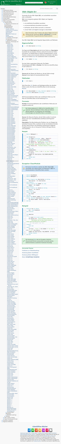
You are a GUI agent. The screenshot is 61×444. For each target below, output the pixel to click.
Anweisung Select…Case (12, 58)
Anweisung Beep (10, 53)
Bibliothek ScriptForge (11, 415)
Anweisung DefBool (11, 128)
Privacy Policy (34, 433)
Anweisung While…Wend (12, 393)
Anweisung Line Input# (12, 256)
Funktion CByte (10, 60)
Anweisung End (10, 149)
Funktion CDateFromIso (12, 75)
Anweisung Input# (11, 227)
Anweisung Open (10, 289)
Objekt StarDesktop (11, 352)
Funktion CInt (10, 88)
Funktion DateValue (11, 123)
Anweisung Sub (10, 362)
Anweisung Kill (10, 246)
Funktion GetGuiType (11, 200)
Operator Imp (10, 221)
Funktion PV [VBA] (11, 310)
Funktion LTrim (10, 251)
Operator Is (9, 232)
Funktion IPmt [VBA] (11, 230)
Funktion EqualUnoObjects (12, 154)
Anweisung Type (10, 379)
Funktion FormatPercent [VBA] (12, 188)
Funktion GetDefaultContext (11, 198)
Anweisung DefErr (11, 133)
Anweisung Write (10, 396)
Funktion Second (10, 333)
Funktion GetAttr (10, 196)
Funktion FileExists (11, 171)
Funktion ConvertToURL (12, 97)
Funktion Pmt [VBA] (11, 303)
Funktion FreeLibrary (11, 192)
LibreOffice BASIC (8, 22)
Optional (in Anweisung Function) (12, 298)
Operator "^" (9, 406)
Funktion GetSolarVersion (12, 205)
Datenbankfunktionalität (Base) (9, 17)
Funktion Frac (10, 190)
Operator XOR (10, 397)
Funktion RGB (10, 323)
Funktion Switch (10, 363)
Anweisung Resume (11, 321)
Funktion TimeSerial (11, 370)
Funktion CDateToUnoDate (12, 74)
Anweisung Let (10, 255)
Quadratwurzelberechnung (12, 350)
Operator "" (9, 404)
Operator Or (9, 300)
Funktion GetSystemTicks (12, 206)
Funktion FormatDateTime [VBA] (12, 183)
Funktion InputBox (11, 226)
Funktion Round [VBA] (11, 329)
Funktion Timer (10, 374)
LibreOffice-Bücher (40, 426)
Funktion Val (9, 386)
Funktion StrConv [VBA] (12, 357)
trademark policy (37, 441)
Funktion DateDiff (11, 119)
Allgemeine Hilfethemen (8, 421)
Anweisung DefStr (11, 139)
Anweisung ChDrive (11, 83)
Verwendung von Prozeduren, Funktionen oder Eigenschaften (12, 31)
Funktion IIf (9, 218)
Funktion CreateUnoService (12, 104)
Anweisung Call (10, 55)
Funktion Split (10, 348)
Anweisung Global (11, 208)
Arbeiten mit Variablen (11, 409)
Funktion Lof (9, 259)
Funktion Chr (9, 85)
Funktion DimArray (11, 143)
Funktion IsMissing (11, 239)
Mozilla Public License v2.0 (50, 435)
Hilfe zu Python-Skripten (9, 417)
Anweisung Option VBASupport (11, 296)
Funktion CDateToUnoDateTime (11, 66)
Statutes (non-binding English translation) (47, 433)
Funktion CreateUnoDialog (12, 100)
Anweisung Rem (10, 318)
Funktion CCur (10, 61)
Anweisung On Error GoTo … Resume (12, 285)
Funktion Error (10, 162)
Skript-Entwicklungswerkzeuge (10, 419)
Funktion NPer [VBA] (11, 279)
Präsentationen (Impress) (8, 14)
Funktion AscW (10, 49)
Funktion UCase (10, 384)
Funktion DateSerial (11, 122)
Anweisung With (10, 394)
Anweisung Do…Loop (11, 147)
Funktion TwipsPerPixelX (12, 377)
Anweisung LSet (10, 250)
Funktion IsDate (10, 235)
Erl (31, 85)
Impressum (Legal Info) (25, 433)
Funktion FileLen (10, 172)
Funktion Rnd (10, 328)
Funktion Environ (10, 152)
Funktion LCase (10, 249)
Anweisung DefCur (11, 129)
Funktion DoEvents (11, 148)
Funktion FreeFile (10, 191)
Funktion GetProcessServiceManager (12, 202)
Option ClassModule (11, 291)
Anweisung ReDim (11, 315)
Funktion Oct (9, 283)
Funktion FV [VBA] (11, 195)
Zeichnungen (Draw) (7, 15)
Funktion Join (10, 245)
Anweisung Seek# (10, 335)
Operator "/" (9, 403)
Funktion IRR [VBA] (11, 231)
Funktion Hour (10, 217)
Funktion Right (10, 325)
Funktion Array (10, 46)
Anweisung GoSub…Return (12, 211)
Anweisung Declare (11, 127)
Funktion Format (10, 181)
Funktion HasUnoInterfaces (12, 215)
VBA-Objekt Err (10, 161)
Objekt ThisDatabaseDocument (12, 369)
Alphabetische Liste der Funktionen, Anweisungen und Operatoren (12, 42)
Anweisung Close (10, 90)
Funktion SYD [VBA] (11, 364)
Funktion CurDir (10, 113)
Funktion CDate (10, 78)
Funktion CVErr (10, 115)
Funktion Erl (9, 158)
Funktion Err (9, 159)
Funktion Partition (10, 301)
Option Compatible (11, 93)
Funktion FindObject (11, 173)
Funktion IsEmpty (10, 236)
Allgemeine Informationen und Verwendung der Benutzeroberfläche (11, 25)
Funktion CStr (10, 112)
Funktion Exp (9, 166)
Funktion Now (10, 278)
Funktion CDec (10, 80)
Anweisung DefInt (11, 134)
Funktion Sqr (9, 349)
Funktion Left (10, 252)
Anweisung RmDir (10, 327)
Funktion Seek (10, 334)
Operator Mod (10, 267)
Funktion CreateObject (11, 99)
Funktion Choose (10, 84)
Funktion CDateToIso (11, 76)
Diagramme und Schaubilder (9, 19)
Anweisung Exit (10, 164)
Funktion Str (9, 358)
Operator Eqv (10, 156)
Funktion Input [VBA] (11, 225)
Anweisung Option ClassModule (30, 251)
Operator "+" (9, 402)
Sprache (18, 4)
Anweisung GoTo (10, 212)
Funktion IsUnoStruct (11, 244)
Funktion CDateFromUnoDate (11, 72)
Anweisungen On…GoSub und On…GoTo (12, 287)
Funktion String (10, 360)
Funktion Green (10, 213)
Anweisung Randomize (11, 314)
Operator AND (10, 45)
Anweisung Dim (10, 144)
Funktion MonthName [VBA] (11, 271)
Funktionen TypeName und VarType (12, 381)
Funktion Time (10, 373)
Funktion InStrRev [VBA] (12, 223)
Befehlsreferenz (9, 27)
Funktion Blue (10, 54)
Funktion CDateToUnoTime (12, 70)
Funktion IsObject (10, 242)
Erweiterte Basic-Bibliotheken (10, 413)
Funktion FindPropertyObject (11, 175)
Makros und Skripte (7, 21)
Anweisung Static (10, 353)
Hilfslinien (8, 416)
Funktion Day (10, 124)
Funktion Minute (10, 264)
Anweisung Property (11, 306)
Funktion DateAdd (11, 118)
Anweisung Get (10, 207)
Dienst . (30, 256)
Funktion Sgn (10, 340)
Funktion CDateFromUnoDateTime (12, 63)
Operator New (10, 275)
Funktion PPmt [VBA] (11, 304)
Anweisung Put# (10, 309)
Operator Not (10, 276)
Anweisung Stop (10, 354)
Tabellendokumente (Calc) (8, 13)
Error (34, 56)
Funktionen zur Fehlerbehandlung (30, 249)
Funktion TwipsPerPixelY (12, 378)
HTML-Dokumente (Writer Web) (10, 11)
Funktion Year (10, 398)
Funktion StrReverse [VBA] (12, 359)
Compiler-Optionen (10, 29)
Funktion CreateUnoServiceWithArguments (12, 106)
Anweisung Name (10, 274)
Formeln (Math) (6, 18)
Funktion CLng (10, 89)
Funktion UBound (10, 383)
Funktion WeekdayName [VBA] (12, 391)
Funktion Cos (10, 98)
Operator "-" (9, 399)
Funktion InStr (10, 222)
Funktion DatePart (11, 120)
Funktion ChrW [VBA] (11, 87)
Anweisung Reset (10, 320)
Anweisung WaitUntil (11, 388)
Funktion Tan (9, 365)
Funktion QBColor (11, 311)
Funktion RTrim (10, 332)
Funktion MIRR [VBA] (11, 265)
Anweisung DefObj (11, 137)
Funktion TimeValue (11, 372)
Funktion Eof (9, 153)
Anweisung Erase (10, 157)
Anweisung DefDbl (11, 132)
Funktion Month (10, 269)
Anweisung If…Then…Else (12, 220)
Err (31, 66)
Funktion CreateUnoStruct (12, 108)
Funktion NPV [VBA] (11, 280)
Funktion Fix (9, 177)
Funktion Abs (10, 44)
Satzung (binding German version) (27, 434)
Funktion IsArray (10, 234)
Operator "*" (9, 401)
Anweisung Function (11, 193)
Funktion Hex (10, 216)
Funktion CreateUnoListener (11, 102)
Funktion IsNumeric (11, 241)
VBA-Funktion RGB (11, 324)
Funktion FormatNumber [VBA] (12, 185)
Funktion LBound (10, 247)
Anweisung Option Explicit (12, 294)
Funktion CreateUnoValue (12, 109)
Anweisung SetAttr (11, 338)
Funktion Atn (9, 50)
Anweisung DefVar (11, 141)
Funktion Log (9, 260)
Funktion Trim (10, 376)
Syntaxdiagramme (9, 36)
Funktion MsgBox (10, 272)
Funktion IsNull (10, 240)
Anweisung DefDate (11, 131)
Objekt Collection (10, 92)
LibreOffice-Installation (8, 420)
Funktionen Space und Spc (12, 345)
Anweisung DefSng (11, 138)
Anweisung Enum (10, 151)
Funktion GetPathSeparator (12, 203)
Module (7, 4)
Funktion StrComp (11, 355)
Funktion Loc (9, 257)
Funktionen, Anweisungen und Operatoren (12, 38)
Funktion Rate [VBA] (11, 313)
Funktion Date (10, 117)
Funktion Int (9, 229)
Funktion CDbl (10, 79)
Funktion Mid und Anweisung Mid (10, 262)
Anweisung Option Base (12, 290)
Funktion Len (9, 254)
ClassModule (34, 166)
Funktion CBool (10, 59)
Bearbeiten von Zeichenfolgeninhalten (11, 408)
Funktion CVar (10, 114)
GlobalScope (9, 51)
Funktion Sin (9, 343)
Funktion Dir (9, 146)
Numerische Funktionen (12, 281)
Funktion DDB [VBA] (11, 125)
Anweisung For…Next (11, 178)
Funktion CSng (10, 110)
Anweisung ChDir (10, 82)
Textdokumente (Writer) (8, 10)
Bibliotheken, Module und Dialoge (11, 34)
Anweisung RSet (10, 330)
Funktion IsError (10, 237)
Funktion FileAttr (10, 167)
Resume (24, 88)
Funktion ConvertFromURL (12, 95)
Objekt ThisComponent (12, 367)
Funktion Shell (10, 342)
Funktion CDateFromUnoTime (11, 68)
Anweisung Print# (10, 305)
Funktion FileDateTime (11, 169)
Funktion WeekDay (11, 389)
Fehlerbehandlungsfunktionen (12, 163)
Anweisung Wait (10, 387)
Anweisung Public (10, 308)
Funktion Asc (9, 48)
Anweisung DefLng (11, 136)
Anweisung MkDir (10, 266)
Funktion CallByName (11, 56)
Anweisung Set (10, 339)
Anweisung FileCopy (11, 168)
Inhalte (3, 9)
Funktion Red (10, 316)
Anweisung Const (10, 94)
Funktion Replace (10, 319)
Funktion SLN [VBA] (11, 344)
